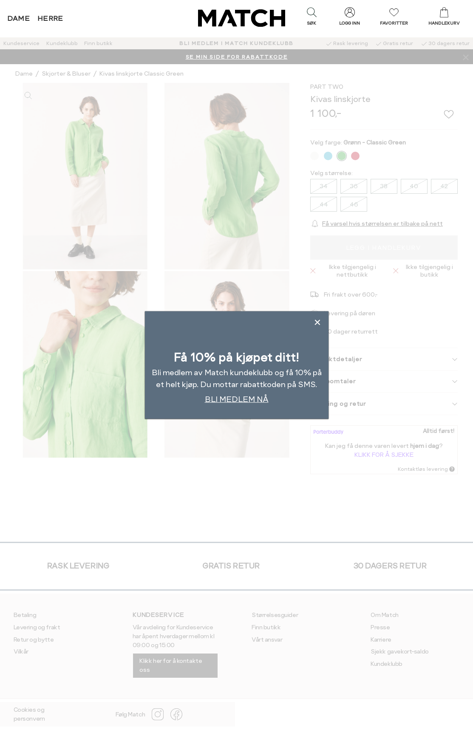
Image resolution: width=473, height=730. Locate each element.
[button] (311, 18)
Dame (18, 18)
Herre (50, 18)
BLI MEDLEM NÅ (237, 399)
